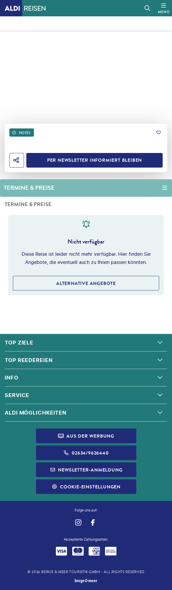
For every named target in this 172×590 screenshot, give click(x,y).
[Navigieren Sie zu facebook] (93, 523)
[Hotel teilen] (16, 160)
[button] (86, 342)
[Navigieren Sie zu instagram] (78, 523)
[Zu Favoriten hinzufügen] (158, 132)
